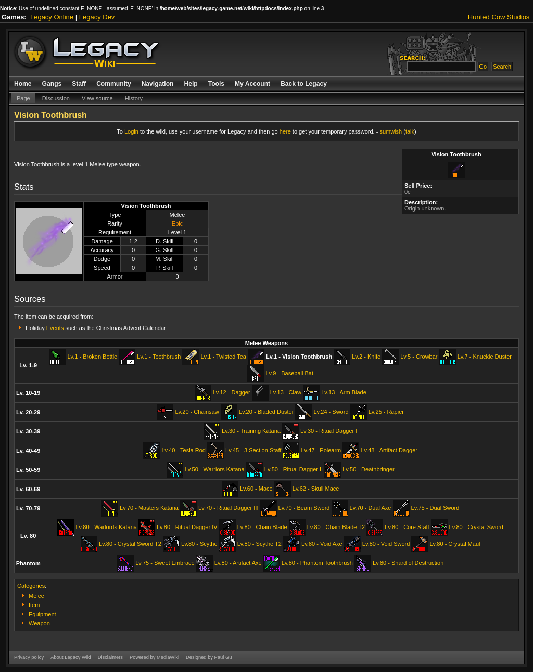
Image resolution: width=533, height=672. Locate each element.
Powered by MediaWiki (154, 657)
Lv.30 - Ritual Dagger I (328, 431)
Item (34, 605)
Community (113, 83)
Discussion (56, 98)
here (285, 131)
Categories (31, 586)
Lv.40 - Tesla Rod (183, 450)
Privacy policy (29, 657)
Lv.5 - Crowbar (418, 356)
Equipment (42, 614)
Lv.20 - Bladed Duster (266, 412)
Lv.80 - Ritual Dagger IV (187, 527)
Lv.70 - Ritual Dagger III (228, 508)
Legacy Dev (97, 17)
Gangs (52, 83)
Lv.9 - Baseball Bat (289, 373)
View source (97, 98)
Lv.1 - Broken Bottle (92, 356)
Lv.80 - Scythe (199, 544)
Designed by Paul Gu (209, 657)
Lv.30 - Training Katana (251, 431)
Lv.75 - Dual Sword (435, 508)
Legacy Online (51, 17)
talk (409, 131)
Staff (79, 83)
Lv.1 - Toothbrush (159, 356)
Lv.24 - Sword (330, 412)
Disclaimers (110, 657)
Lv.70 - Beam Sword (304, 508)
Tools (216, 83)
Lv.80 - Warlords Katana (105, 527)
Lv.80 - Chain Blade (262, 527)
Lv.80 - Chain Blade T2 (336, 527)
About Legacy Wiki (70, 657)
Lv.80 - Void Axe (321, 544)
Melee (36, 595)
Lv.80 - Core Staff (407, 527)
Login (131, 131)
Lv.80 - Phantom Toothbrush (317, 563)
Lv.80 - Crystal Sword (476, 527)
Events (55, 328)
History (134, 98)
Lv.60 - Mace (256, 488)
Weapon (39, 623)
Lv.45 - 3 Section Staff (253, 450)
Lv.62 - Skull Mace (316, 488)
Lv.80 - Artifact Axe (238, 563)
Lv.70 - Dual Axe (370, 508)
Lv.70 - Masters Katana (149, 508)
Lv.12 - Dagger (231, 392)
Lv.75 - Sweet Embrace (165, 563)
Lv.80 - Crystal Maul (454, 544)
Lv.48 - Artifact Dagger (389, 450)
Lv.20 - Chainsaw (197, 412)
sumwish (390, 131)
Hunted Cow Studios (499, 17)
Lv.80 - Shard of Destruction (408, 563)
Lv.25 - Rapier (386, 412)
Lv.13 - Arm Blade (343, 392)
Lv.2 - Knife (366, 356)
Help (190, 83)
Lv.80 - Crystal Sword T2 (130, 544)
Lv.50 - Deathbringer (368, 469)
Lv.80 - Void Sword (386, 544)
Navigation (158, 83)
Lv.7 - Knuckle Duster (485, 356)
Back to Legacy (304, 83)
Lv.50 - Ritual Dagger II (293, 469)
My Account (252, 83)
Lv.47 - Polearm (321, 450)
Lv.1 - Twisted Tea (223, 356)
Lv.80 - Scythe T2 (259, 544)
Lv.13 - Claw (285, 392)
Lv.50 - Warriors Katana (215, 469)
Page (23, 98)
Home (23, 83)
